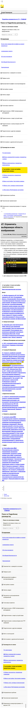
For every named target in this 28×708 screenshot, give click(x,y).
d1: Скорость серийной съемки (11, 353)
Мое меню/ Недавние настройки (13, 190)
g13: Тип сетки (10, 469)
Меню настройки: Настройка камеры (13, 181)
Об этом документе (6, 56)
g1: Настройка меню (8, 448)
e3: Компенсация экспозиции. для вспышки (10, 400)
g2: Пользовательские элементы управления (10, 449)
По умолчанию (6, 153)
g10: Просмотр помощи (10, 466)
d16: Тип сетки (14, 378)
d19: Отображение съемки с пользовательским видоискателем (12, 385)
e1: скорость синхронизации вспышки (13, 396)
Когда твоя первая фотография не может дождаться (12, 44)
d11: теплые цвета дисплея (12, 371)
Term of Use (6, 495)
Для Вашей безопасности (8, 62)
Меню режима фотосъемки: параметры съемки (14, 158)
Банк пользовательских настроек (11, 289)
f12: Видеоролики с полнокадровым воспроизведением (12, 438)
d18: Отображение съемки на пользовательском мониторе (10, 381)
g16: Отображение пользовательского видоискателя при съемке (13, 476)
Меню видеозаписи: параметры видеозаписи (12, 164)
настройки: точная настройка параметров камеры (11, 170)
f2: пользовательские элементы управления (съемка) (14, 418)
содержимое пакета (6, 51)
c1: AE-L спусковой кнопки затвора (12, 343)
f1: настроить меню (8, 417)
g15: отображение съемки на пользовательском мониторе (13, 473)
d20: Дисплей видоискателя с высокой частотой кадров (13, 388)
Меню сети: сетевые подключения (12, 185)
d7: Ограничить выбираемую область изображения (13, 363)
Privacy (5, 494)
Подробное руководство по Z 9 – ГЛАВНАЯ (14, 19)
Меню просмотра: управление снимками (11, 176)
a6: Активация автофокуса (16, 302)
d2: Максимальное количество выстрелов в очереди (13, 354)
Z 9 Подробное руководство (10, 213)
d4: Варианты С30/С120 (16, 358)
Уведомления (5, 67)
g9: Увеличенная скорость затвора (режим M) (13, 464)
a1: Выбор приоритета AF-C (10, 295)
